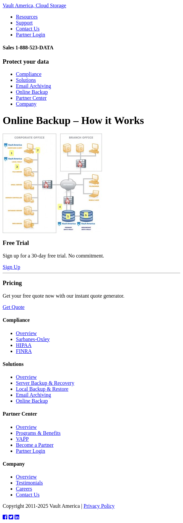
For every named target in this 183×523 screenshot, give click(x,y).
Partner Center (31, 98)
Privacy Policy (99, 506)
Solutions (26, 80)
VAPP (22, 439)
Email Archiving (33, 86)
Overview (26, 333)
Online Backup (32, 92)
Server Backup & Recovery (45, 383)
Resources (27, 17)
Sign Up (11, 267)
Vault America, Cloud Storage (34, 5)
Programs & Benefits (38, 433)
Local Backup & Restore (42, 389)
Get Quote (13, 307)
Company (26, 104)
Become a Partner (35, 445)
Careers (24, 489)
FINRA (24, 351)
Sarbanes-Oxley (33, 339)
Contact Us (28, 28)
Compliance (28, 74)
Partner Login (30, 34)
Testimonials (29, 483)
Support (24, 23)
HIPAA (23, 345)
